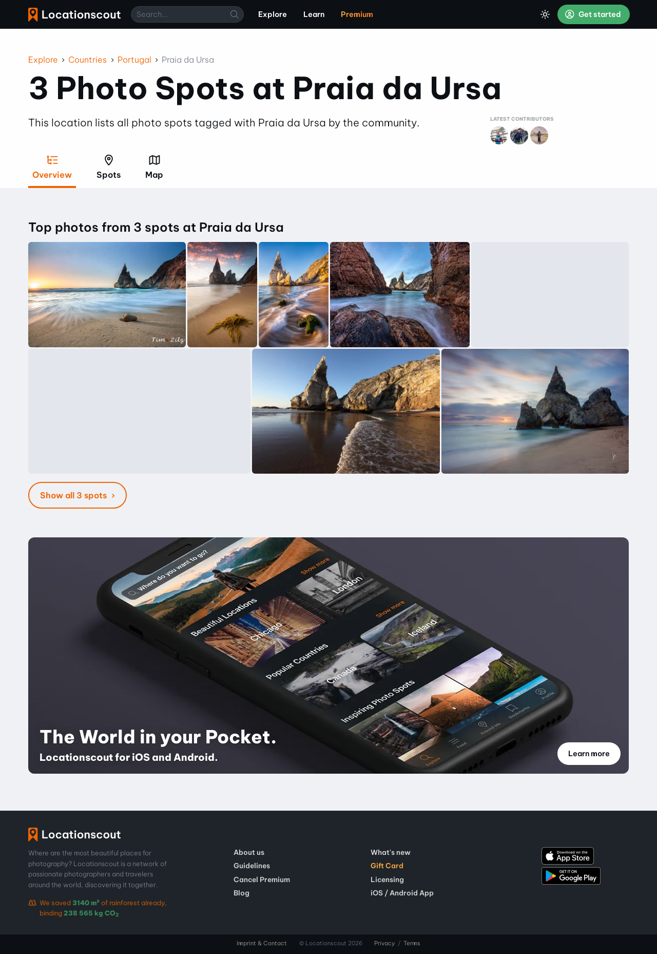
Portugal (134, 59)
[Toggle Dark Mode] (545, 14)
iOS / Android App (402, 892)
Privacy (384, 943)
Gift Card (387, 865)
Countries (87, 59)
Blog (241, 892)
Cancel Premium (262, 879)
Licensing (387, 879)
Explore (43, 59)
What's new (391, 852)
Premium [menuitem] (357, 14)
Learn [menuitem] (313, 14)
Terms (411, 943)
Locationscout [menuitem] (74, 14)
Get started (593, 14)
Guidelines (252, 865)
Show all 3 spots (74, 495)
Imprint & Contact (262, 943)
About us (249, 852)
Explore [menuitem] (272, 14)
